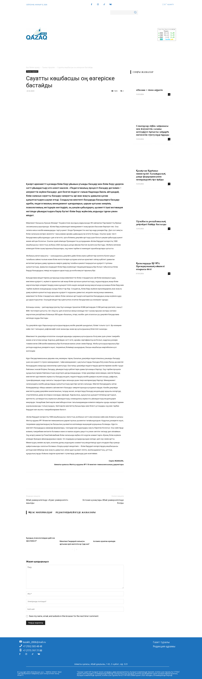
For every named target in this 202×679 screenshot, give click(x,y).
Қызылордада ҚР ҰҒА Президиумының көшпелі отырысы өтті (150, 266)
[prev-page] (72, 549)
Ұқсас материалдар (40, 512)
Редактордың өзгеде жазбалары (76, 512)
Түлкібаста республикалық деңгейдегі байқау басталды (151, 223)
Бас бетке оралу (33, 67)
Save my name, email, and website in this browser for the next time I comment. (64, 616)
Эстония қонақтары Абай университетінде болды (103, 501)
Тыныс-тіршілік (48, 67)
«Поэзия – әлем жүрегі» (149, 90)
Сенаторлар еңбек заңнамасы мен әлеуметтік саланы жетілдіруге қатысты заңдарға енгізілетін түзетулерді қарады (152, 130)
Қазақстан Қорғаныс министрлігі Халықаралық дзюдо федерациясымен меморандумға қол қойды (150, 175)
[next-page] (76, 549)
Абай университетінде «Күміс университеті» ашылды (47, 501)
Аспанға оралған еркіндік (104, 541)
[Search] (135, 12)
